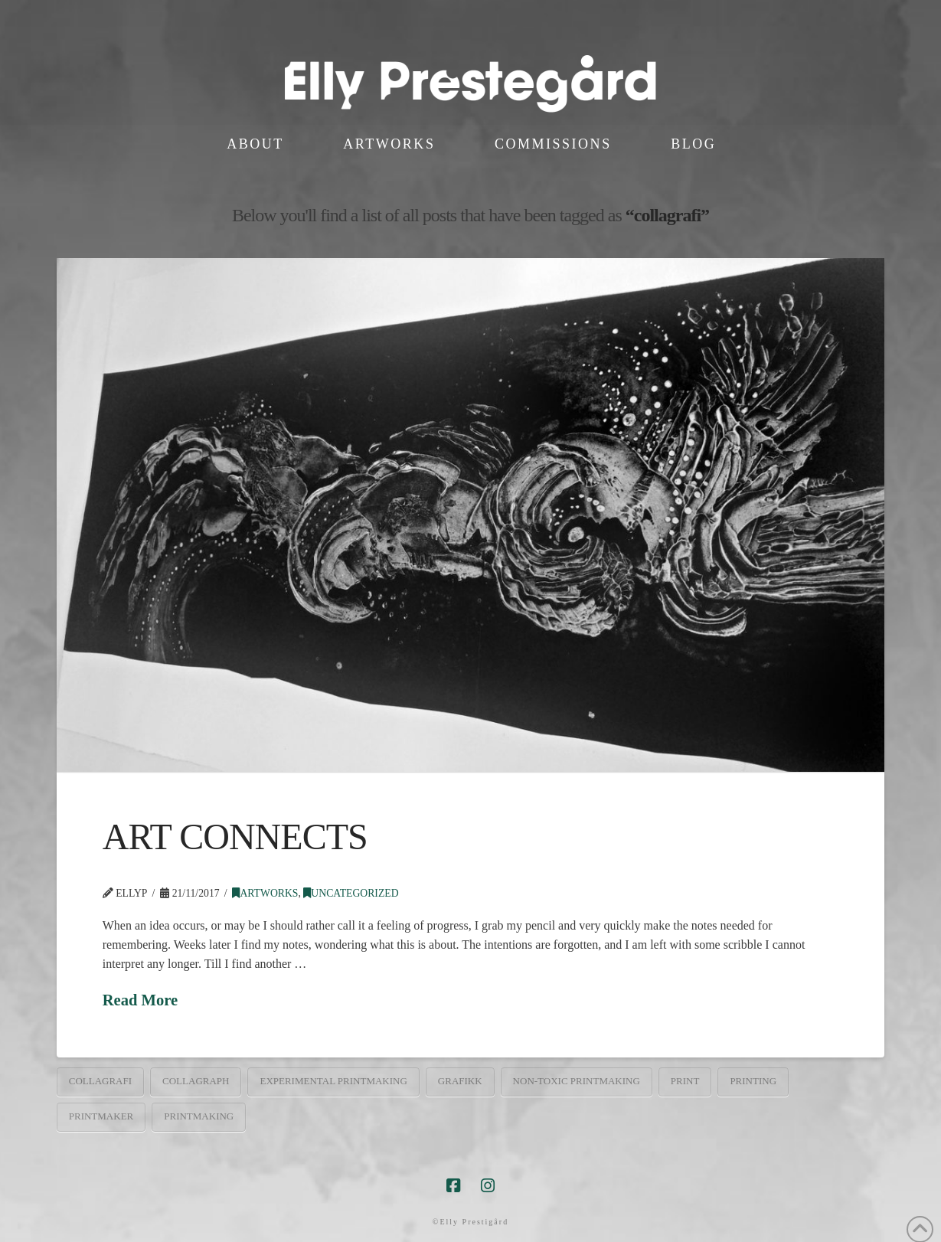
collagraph (195, 1081)
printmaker (101, 1116)
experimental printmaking (333, 1081)
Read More (140, 1000)
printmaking (199, 1116)
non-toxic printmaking (576, 1081)
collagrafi (100, 1081)
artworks (265, 893)
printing (753, 1081)
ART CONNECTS (235, 836)
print (685, 1081)
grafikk (460, 1081)
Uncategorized (350, 893)
